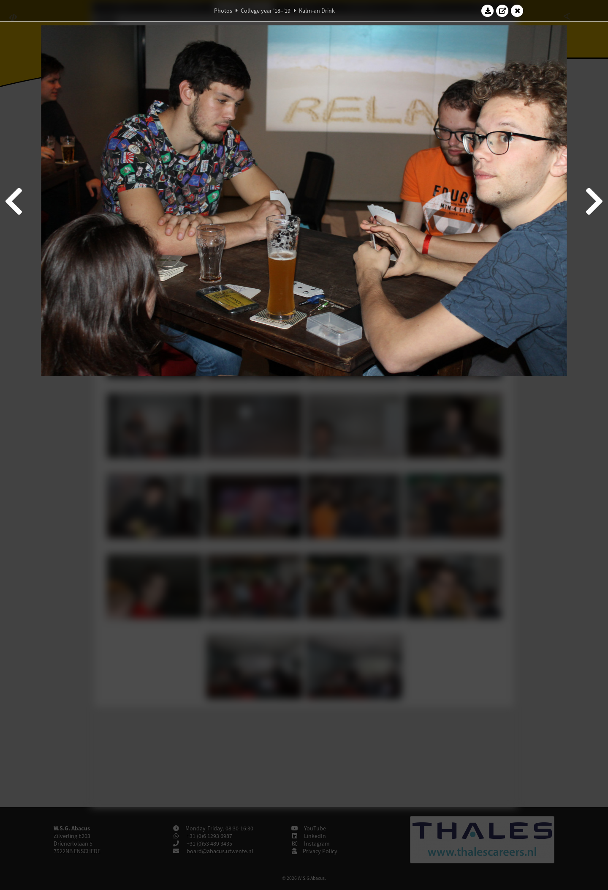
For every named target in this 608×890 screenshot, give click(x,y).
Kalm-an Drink (317, 10)
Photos (223, 10)
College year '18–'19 (265, 10)
